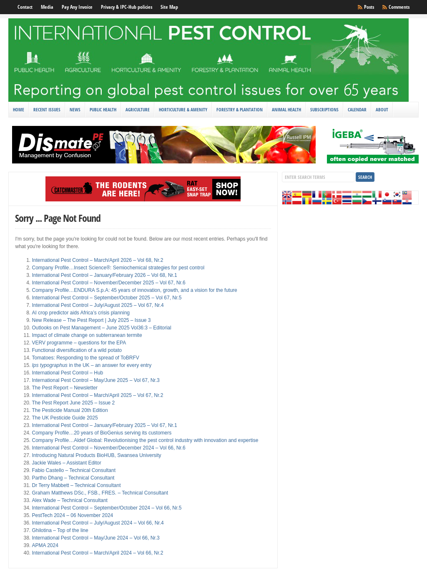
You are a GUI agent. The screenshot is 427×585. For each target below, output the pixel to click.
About (382, 109)
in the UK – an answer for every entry (91, 365)
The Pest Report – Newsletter (64, 388)
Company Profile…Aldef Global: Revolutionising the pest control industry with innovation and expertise (145, 440)
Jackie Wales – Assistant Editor (66, 463)
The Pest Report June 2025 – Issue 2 (73, 403)
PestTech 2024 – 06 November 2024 (72, 515)
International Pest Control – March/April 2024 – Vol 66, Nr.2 (97, 553)
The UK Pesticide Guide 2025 (65, 418)
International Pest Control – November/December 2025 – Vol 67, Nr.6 (108, 283)
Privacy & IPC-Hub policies (126, 6)
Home (18, 109)
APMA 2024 (45, 545)
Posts (369, 6)
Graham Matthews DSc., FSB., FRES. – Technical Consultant (100, 493)
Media (47, 6)
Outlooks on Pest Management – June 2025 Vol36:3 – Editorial (101, 328)
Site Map (169, 6)
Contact (25, 6)
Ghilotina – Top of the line (60, 530)
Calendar (357, 109)
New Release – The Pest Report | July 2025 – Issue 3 (91, 320)
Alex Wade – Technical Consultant (69, 500)
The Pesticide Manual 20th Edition (70, 410)
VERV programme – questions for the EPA (79, 343)
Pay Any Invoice (77, 6)
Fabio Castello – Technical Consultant (74, 470)
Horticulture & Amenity (183, 109)
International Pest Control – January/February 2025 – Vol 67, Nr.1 (104, 425)
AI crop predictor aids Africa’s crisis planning (81, 313)
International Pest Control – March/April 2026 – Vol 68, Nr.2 (97, 260)
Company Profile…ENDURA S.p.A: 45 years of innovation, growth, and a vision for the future (134, 290)
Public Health (103, 109)
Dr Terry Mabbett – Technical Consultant (76, 485)
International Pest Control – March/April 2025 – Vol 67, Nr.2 (97, 395)
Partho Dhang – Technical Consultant (73, 478)
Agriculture (138, 109)
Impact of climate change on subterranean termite (87, 335)
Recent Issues (46, 109)
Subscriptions (324, 109)
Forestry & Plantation (239, 109)
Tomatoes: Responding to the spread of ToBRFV (85, 358)
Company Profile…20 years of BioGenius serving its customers (101, 433)
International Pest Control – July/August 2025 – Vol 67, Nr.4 (97, 305)
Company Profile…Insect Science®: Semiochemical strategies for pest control (118, 268)
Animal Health (286, 109)
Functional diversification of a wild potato (76, 350)
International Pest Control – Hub (67, 373)
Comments (399, 6)
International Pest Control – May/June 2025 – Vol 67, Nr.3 (95, 380)
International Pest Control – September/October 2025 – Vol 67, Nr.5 (106, 298)
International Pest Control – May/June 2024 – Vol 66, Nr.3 (95, 538)
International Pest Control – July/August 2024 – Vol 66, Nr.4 (97, 523)
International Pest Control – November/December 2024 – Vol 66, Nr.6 (108, 448)
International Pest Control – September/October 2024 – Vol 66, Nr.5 (106, 508)
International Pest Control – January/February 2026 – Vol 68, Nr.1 (104, 275)
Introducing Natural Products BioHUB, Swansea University (96, 455)
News (75, 109)
